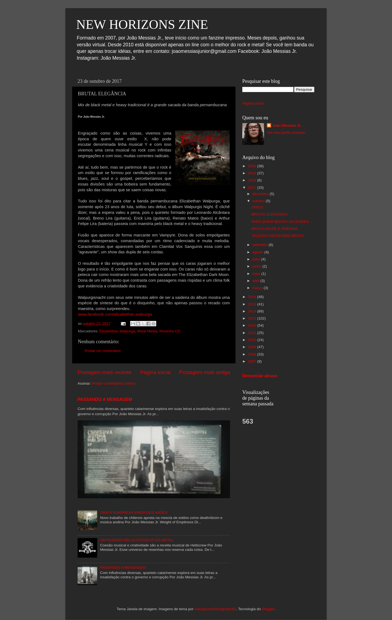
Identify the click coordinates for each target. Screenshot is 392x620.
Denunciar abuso (259, 375)
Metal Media (147, 331)
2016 (252, 297)
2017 (252, 188)
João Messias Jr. (286, 125)
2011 (252, 333)
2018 (252, 180)
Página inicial (155, 372)
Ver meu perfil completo (286, 132)
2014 (252, 311)
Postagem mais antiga (204, 372)
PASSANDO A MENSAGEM (105, 399)
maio (256, 274)
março (258, 288)
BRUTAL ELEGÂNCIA (270, 214)
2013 (252, 318)
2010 (252, 340)
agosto (258, 252)
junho (257, 266)
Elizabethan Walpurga (117, 331)
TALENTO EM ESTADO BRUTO (278, 236)
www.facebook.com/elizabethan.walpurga (115, 314)
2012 (252, 325)
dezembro (261, 194)
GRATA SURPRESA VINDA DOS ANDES (133, 512)
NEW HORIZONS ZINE (142, 24)
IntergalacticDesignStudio (215, 609)
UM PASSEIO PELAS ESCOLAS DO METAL (136, 540)
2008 (252, 354)
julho (256, 259)
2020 (252, 166)
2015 (252, 304)
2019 (252, 173)
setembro (260, 245)
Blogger (268, 609)
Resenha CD (169, 331)
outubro (259, 201)
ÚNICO (258, 207)
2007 (252, 361)
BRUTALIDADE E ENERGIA (275, 229)
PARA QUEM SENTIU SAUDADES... (282, 222)
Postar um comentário (103, 351)
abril (256, 281)
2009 (252, 347)
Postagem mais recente (104, 372)
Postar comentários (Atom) (114, 383)
